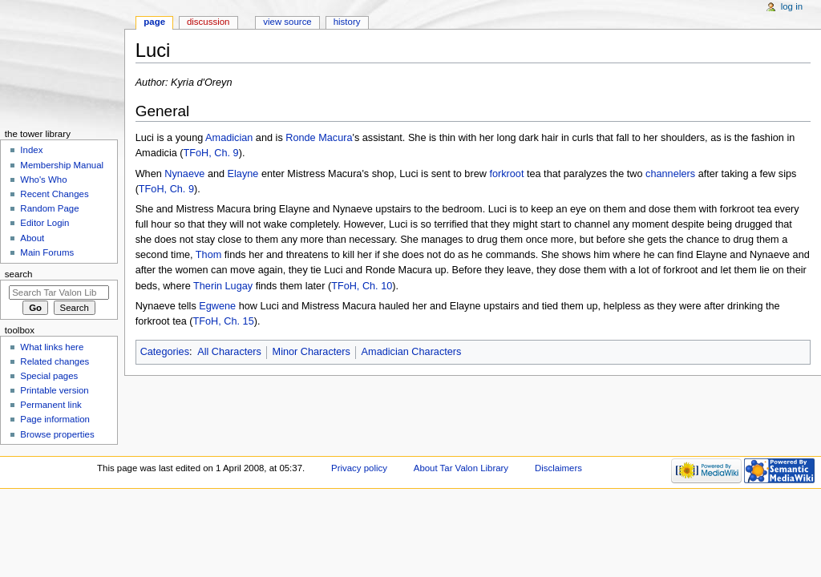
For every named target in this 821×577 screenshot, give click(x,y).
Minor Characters (311, 351)
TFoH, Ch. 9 (211, 153)
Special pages (49, 376)
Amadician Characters (412, 351)
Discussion (208, 21)
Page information (55, 419)
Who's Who (43, 179)
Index (31, 150)
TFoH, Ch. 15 (223, 321)
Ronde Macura (318, 137)
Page (154, 21)
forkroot (506, 174)
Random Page (49, 208)
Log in (792, 6)
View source (287, 21)
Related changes (54, 361)
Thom (208, 254)
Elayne (243, 174)
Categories (164, 351)
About (32, 238)
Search (19, 274)
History (347, 21)
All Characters (229, 351)
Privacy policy (359, 468)
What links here (51, 347)
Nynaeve (184, 174)
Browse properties (57, 434)
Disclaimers (558, 468)
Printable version (54, 390)
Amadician (229, 137)
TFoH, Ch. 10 (361, 286)
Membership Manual (61, 165)
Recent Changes (54, 194)
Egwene (217, 306)
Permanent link (50, 405)
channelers (670, 174)
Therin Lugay (223, 286)
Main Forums (47, 252)
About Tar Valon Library (461, 468)
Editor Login (44, 223)
